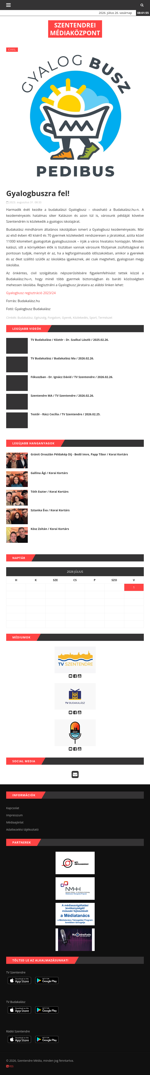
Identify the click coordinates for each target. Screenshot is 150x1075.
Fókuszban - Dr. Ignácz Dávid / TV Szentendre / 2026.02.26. (72, 377)
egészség (40, 318)
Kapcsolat (12, 808)
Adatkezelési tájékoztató (22, 829)
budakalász (25, 318)
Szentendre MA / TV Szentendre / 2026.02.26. (62, 395)
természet (105, 318)
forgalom (54, 318)
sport (93, 318)
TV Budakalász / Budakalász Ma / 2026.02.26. (62, 358)
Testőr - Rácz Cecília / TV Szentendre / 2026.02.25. (65, 414)
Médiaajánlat (14, 822)
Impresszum (14, 815)
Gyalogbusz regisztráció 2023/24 (31, 293)
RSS (10, 1066)
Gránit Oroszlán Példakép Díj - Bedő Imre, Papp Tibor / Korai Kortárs (79, 454)
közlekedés (80, 318)
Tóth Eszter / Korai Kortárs (50, 491)
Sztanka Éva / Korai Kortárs (50, 510)
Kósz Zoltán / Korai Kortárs (50, 529)
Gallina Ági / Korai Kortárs (49, 473)
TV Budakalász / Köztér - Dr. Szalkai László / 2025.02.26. (70, 340)
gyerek (66, 318)
